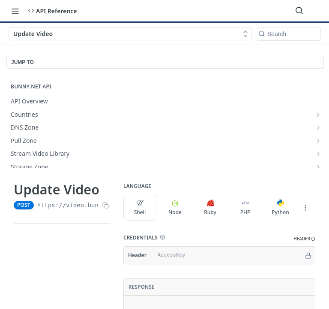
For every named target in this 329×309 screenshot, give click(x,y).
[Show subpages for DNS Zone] (318, 127)
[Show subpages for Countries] (318, 114)
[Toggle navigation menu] (15, 10)
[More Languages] (305, 207)
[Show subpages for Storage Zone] (318, 167)
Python (280, 208)
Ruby (210, 208)
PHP (245, 208)
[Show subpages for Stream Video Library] (318, 153)
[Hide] (308, 255)
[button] (162, 237)
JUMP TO (22, 62)
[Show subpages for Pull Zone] (318, 140)
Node (175, 208)
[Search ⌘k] (299, 10)
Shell (140, 208)
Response (142, 287)
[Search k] (288, 33)
